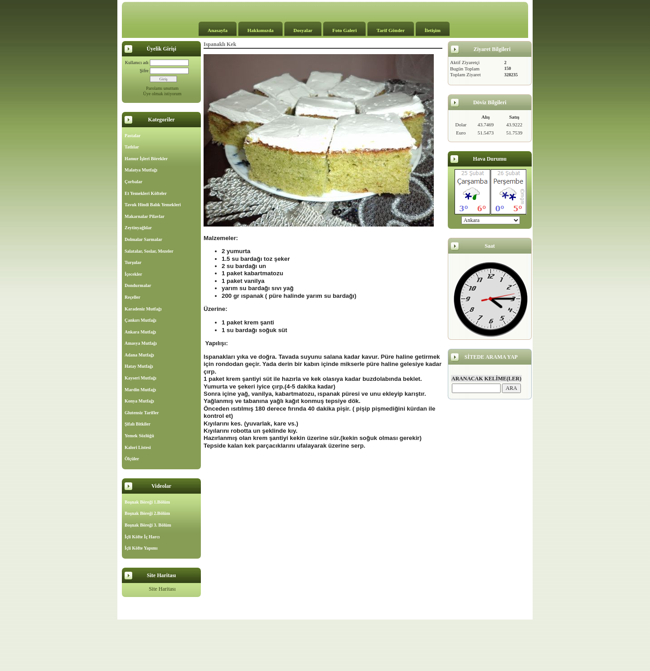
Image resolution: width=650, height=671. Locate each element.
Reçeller (132, 297)
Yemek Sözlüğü (139, 435)
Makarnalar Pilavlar (144, 216)
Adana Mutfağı (139, 354)
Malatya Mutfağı (141, 169)
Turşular (133, 262)
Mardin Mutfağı (140, 389)
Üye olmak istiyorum (162, 93)
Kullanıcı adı (137, 62)
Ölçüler (132, 458)
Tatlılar (132, 146)
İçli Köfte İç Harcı (142, 536)
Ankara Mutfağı (140, 331)
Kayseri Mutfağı (140, 377)
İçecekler (133, 274)
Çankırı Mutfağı (140, 320)
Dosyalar (302, 30)
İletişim (433, 30)
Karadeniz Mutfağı (143, 308)
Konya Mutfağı (139, 400)
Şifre (144, 70)
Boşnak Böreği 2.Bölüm (147, 513)
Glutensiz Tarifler (142, 412)
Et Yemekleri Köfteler (146, 193)
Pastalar (133, 135)
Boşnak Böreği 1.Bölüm (147, 502)
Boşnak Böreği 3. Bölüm (148, 525)
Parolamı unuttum (162, 88)
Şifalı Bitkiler (138, 423)
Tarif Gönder (390, 30)
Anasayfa (218, 30)
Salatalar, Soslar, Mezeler (149, 251)
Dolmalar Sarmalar (143, 239)
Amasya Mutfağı (141, 343)
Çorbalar (133, 181)
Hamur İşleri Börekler (146, 158)
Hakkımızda (260, 30)
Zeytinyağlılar (138, 227)
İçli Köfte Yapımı (141, 548)
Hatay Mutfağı (139, 366)
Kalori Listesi (138, 447)
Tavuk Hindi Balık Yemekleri (153, 204)
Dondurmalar (138, 285)
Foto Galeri (344, 30)
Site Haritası (162, 589)
